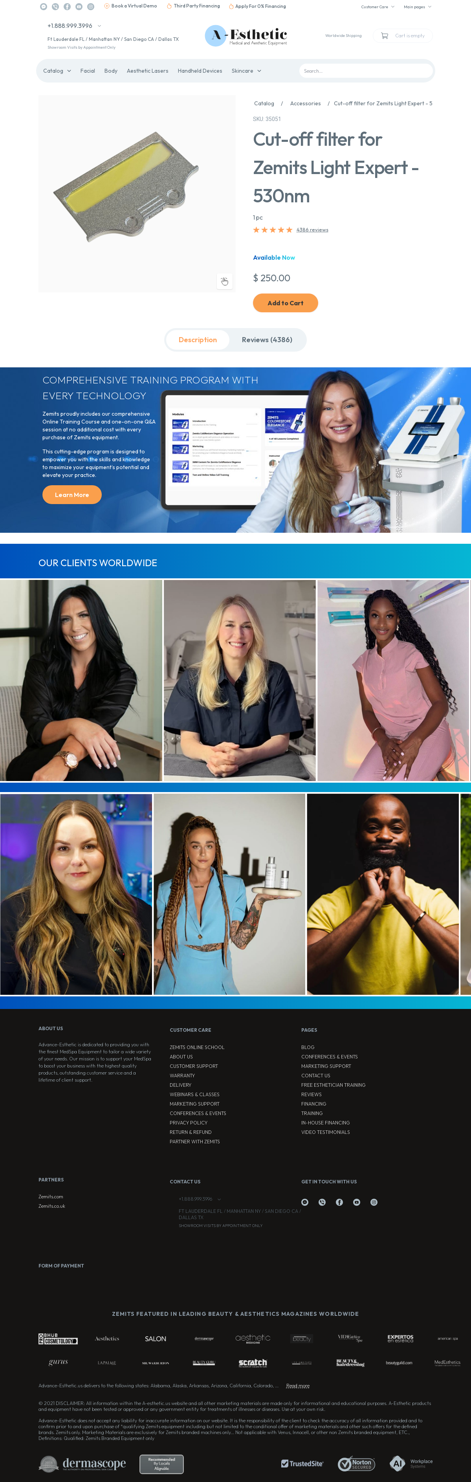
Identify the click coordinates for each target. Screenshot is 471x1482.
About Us (181, 1057)
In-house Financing (325, 1123)
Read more (298, 1385)
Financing (313, 1104)
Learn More (72, 495)
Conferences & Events (198, 1113)
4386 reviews (312, 229)
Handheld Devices (200, 70)
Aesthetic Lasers (148, 70)
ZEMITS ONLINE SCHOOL (197, 1047)
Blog (308, 1047)
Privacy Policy (188, 1123)
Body (110, 70)
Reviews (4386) (267, 339)
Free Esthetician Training (333, 1085)
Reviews (311, 1094)
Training (312, 1113)
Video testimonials (325, 1132)
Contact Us (315, 1075)
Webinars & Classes (195, 1094)
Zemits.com (50, 1197)
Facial (88, 70)
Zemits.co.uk (51, 1206)
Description (198, 339)
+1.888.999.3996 (70, 25)
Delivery (180, 1085)
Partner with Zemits (195, 1142)
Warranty (182, 1075)
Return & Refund (191, 1132)
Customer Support (194, 1066)
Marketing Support (195, 1104)
